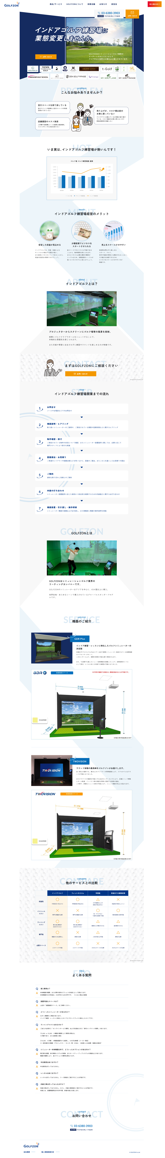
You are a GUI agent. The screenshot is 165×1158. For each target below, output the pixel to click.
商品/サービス (51, 4)
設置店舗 (86, 4)
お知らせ (98, 4)
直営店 (109, 4)
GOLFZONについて (69, 4)
